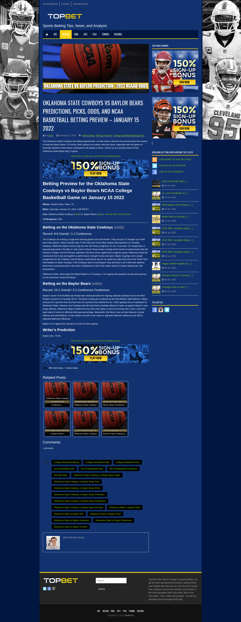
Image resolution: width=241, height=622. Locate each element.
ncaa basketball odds (64, 468)
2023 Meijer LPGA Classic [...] (177, 205)
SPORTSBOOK (50, 4)
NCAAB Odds (60, 475)
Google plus (53, 589)
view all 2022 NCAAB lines (118, 214)
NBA (76, 34)
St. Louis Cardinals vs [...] (175, 193)
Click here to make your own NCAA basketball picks (95, 156)
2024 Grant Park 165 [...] (174, 181)
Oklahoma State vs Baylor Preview (70, 527)
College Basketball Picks (127, 462)
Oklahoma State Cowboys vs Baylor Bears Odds (97, 475)
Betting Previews (104, 135)
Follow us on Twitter (172, 165)
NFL (55, 34)
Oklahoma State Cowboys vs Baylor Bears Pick (76, 481)
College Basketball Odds (97, 462)
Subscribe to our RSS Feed (175, 159)
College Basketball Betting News (128, 135)
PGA (94, 34)
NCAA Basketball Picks (92, 468)
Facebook (49, 589)
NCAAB (65, 34)
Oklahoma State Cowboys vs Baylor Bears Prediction (79, 494)
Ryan (50, 135)
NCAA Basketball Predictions (123, 468)
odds (77, 214)
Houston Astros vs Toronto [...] (177, 275)
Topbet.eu (129, 615)
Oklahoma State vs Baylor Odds (124, 507)
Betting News (88, 135)
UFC (85, 34)
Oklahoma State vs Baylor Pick (69, 514)
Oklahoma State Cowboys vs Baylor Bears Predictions (80, 501)
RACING (118, 34)
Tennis (105, 34)
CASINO (65, 4)
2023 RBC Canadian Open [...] (177, 228)
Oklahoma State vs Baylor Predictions (114, 520)
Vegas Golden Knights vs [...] (177, 263)
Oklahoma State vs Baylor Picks (105, 514)
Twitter (44, 589)
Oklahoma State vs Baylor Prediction (71, 520)
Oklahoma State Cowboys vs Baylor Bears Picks (77, 488)
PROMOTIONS (80, 4)
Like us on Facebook (171, 171)
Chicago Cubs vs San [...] (175, 287)
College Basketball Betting (66, 462)
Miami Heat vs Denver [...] (175, 216)
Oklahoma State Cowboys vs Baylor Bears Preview (78, 507)
